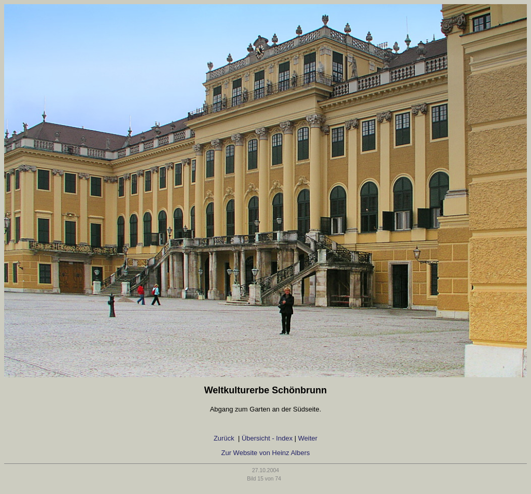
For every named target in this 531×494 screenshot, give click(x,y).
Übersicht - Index (267, 438)
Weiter (307, 438)
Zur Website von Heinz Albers (265, 453)
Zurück (225, 438)
